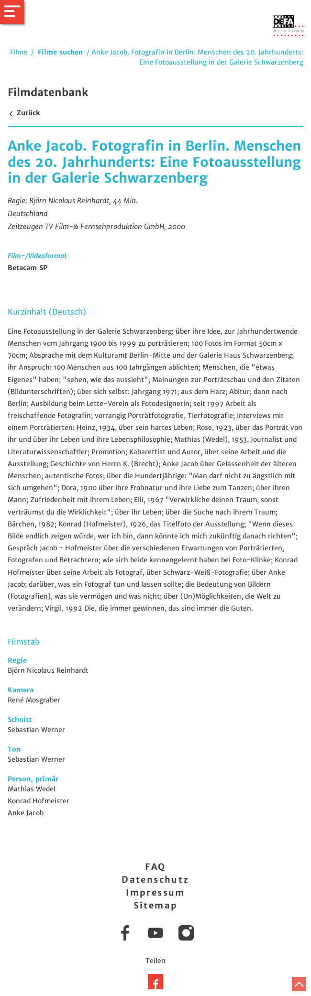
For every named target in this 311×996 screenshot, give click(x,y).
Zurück (24, 113)
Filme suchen (60, 52)
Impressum (155, 892)
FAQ (155, 866)
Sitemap (155, 905)
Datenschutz (155, 879)
